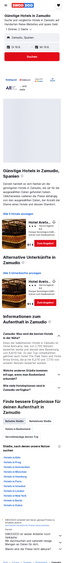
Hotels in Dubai (13, 505)
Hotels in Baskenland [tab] (17, 428)
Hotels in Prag (12, 462)
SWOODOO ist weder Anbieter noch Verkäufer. (33, 535)
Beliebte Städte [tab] (14, 421)
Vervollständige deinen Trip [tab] (21, 436)
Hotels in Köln (12, 457)
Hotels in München (15, 471)
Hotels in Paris (13, 481)
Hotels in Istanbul (14, 486)
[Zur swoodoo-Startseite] (23, 5)
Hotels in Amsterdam (17, 467)
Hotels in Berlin (13, 500)
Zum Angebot (45, 243)
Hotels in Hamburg (15, 476)
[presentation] (22, 175)
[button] (6, 5)
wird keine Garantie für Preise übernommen (27, 525)
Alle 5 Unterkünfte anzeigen (22, 273)
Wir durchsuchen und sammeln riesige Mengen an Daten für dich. (33, 542)
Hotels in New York (15, 495)
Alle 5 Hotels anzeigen (18, 214)
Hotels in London (14, 490)
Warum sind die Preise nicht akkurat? (33, 549)
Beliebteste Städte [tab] (40, 421)
